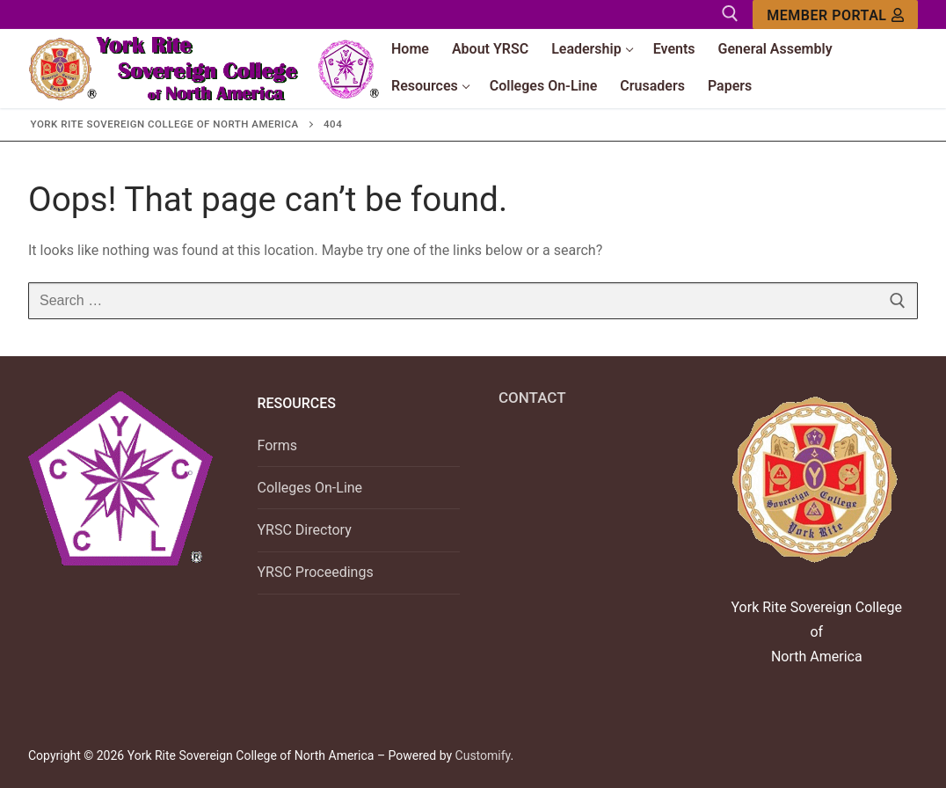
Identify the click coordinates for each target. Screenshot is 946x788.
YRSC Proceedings (316, 572)
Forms (278, 445)
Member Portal (835, 15)
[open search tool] (730, 13)
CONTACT (532, 397)
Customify (483, 755)
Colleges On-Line (310, 487)
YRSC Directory (305, 530)
